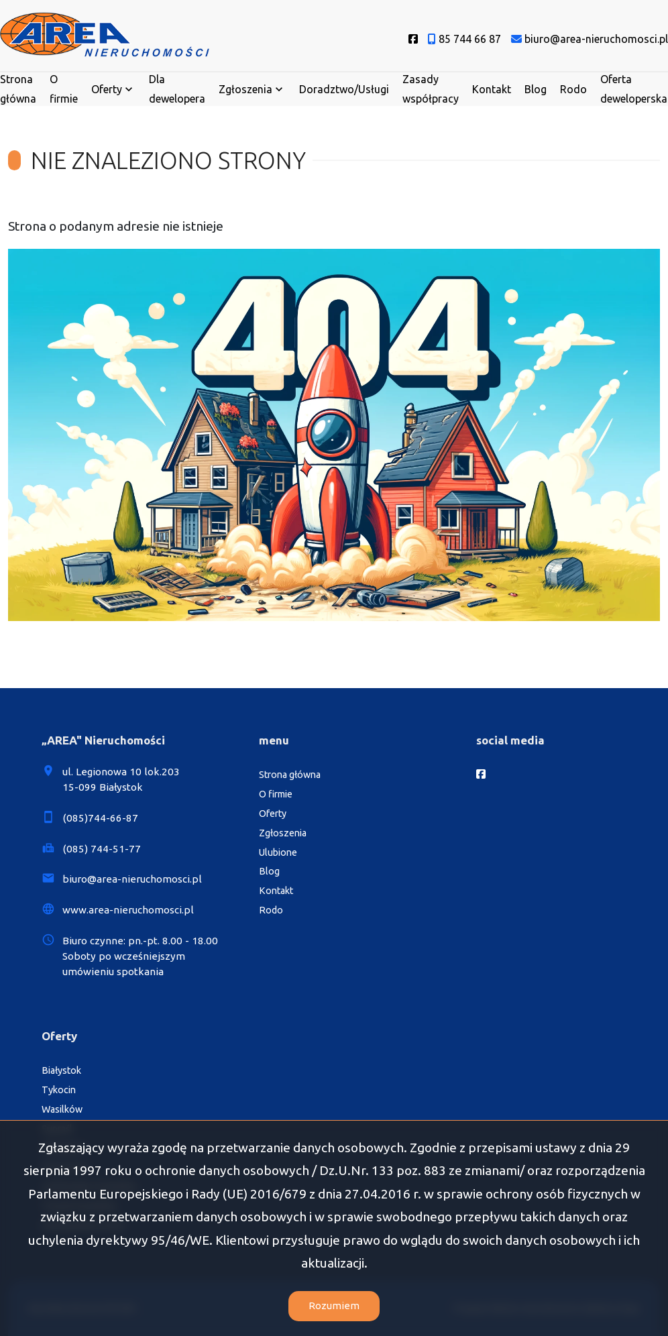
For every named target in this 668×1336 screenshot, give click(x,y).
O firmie (64, 89)
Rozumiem (334, 1305)
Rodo (573, 89)
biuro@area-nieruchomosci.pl (132, 879)
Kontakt (491, 89)
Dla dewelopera (177, 89)
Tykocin (59, 1089)
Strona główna (18, 89)
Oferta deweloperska (633, 89)
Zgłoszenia (245, 89)
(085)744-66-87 (100, 818)
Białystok (61, 1070)
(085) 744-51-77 (101, 848)
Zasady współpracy (430, 89)
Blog (535, 89)
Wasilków (62, 1109)
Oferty (106, 89)
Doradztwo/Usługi (344, 89)
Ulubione (278, 852)
